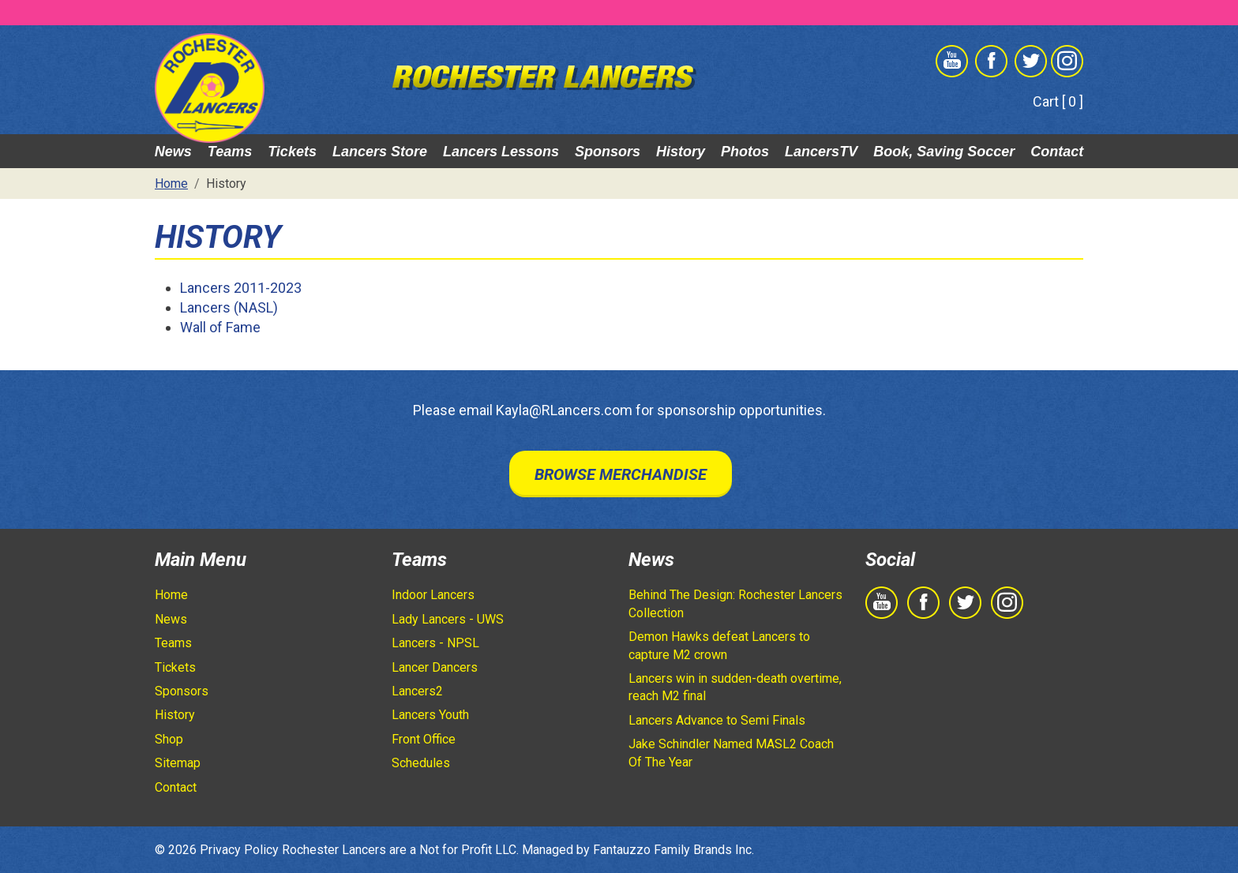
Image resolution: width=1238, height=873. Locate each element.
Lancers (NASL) (229, 307)
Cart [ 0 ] (1058, 101)
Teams (230, 151)
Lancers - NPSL (435, 642)
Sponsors (607, 151)
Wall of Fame (220, 327)
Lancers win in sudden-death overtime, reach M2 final (735, 687)
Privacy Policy (239, 849)
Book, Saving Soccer (944, 151)
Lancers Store (379, 151)
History (680, 151)
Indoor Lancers (433, 594)
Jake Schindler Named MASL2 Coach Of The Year (731, 752)
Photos (745, 151)
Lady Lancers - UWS (448, 619)
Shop (169, 739)
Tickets (292, 151)
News (173, 151)
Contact (1056, 151)
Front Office (424, 739)
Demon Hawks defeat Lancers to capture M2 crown (719, 645)
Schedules (421, 762)
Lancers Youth (430, 714)
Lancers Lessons (501, 151)
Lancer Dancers (435, 667)
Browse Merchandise (621, 474)
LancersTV (821, 151)
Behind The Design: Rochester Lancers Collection (735, 603)
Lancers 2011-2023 (241, 287)
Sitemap (178, 762)
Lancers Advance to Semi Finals (716, 720)
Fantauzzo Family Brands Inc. (673, 849)
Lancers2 (417, 691)
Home (171, 594)
